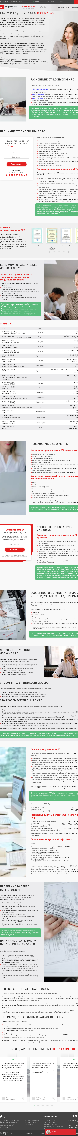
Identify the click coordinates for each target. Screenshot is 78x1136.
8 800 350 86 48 (17, 175)
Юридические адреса (50, 1124)
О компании (13, 1)
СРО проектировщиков (40, 89)
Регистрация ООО (49, 1120)
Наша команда (4, 1)
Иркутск (37, 1)
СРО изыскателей (38, 95)
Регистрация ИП (49, 1122)
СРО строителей (37, 98)
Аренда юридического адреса (53, 1127)
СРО (52, 7)
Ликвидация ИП (49, 1129)
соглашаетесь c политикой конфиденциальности (14, 556)
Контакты (21, 1)
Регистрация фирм (63, 7)
